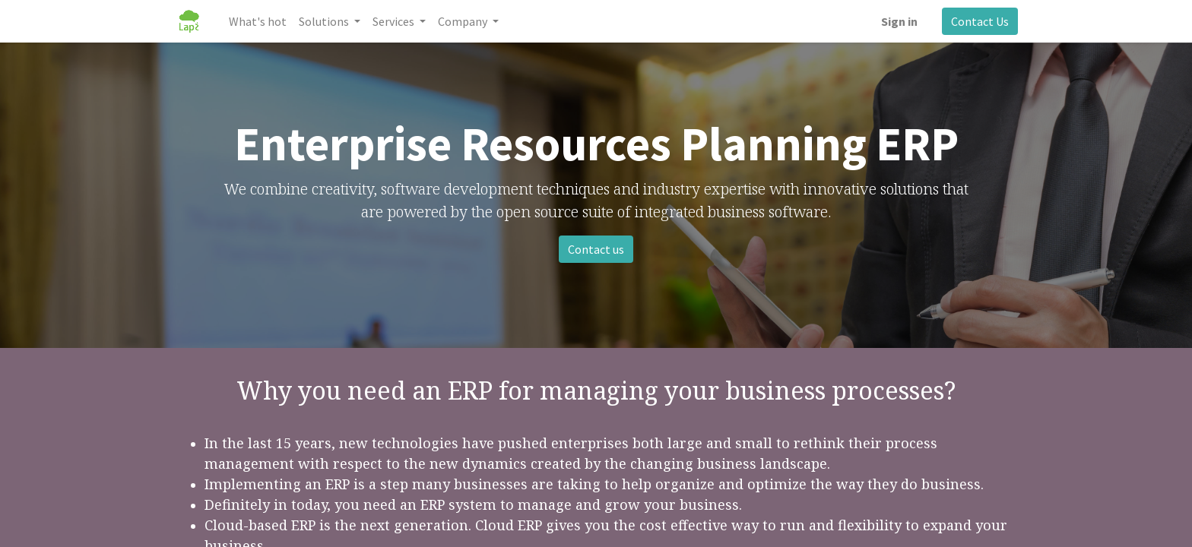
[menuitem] (258, 21)
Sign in (899, 21)
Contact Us (980, 21)
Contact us (596, 249)
